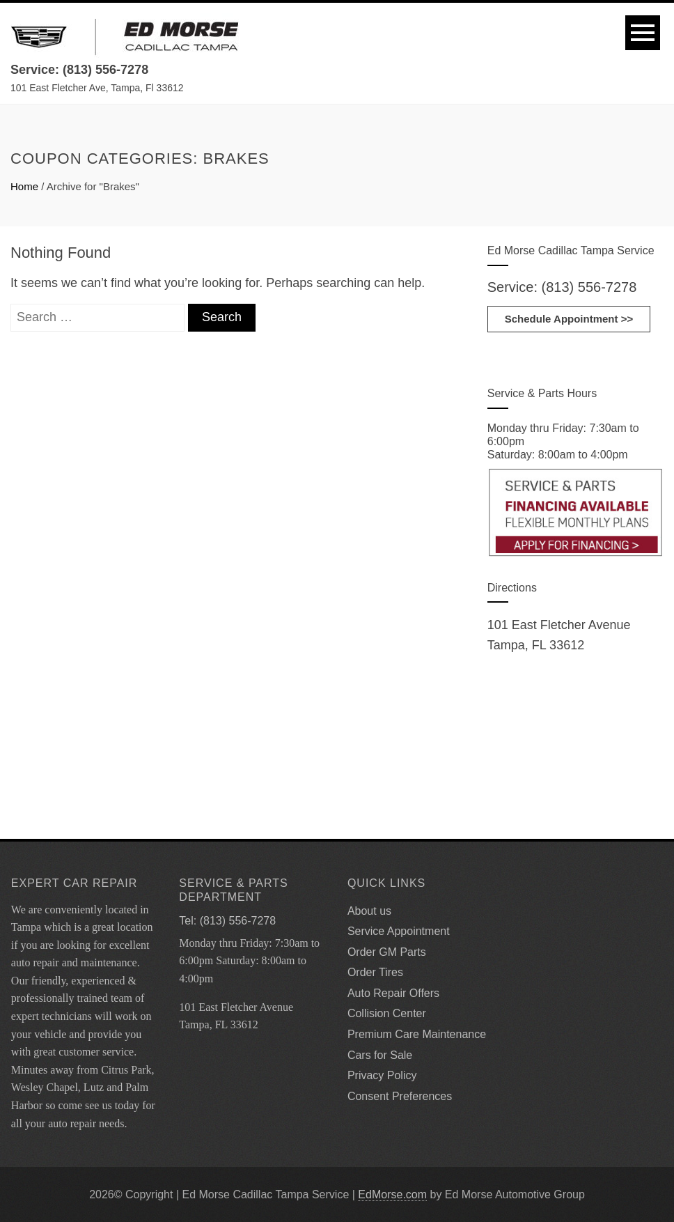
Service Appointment (398, 931)
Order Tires (375, 972)
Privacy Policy (382, 1075)
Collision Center (386, 1013)
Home (24, 186)
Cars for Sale (379, 1055)
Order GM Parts (386, 952)
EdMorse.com (392, 1194)
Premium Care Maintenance (416, 1034)
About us (369, 911)
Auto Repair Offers (393, 993)
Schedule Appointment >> (569, 319)
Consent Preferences (399, 1096)
